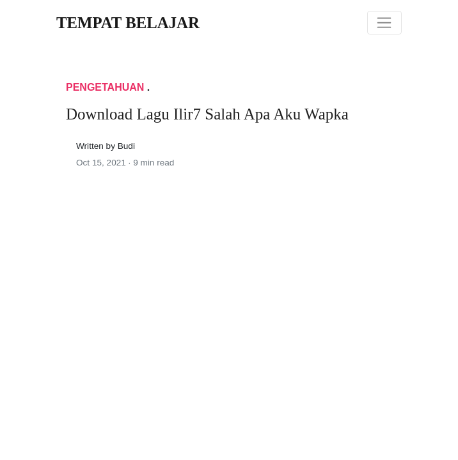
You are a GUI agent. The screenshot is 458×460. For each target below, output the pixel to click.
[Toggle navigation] (384, 23)
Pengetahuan (105, 87)
